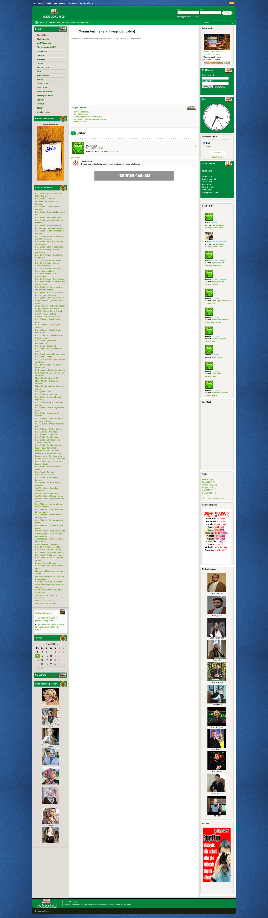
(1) (128, 38)
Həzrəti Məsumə (81, 114)
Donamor (48, 911)
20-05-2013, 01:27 (110, 38)
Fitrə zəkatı (217, 357)
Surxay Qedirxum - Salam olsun (88, 117)
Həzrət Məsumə (80, 122)
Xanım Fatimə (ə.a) (82, 112)
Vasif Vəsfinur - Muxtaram (46, 603)
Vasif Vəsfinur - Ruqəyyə (45, 601)
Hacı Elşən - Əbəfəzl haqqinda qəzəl (90, 119)
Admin (79, 38)
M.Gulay (91, 145)
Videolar (93, 38)
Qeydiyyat (181, 17)
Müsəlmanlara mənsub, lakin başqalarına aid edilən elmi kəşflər (49, 627)
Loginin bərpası (193, 17)
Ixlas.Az (68, 902)
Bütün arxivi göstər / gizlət (213, 498)
